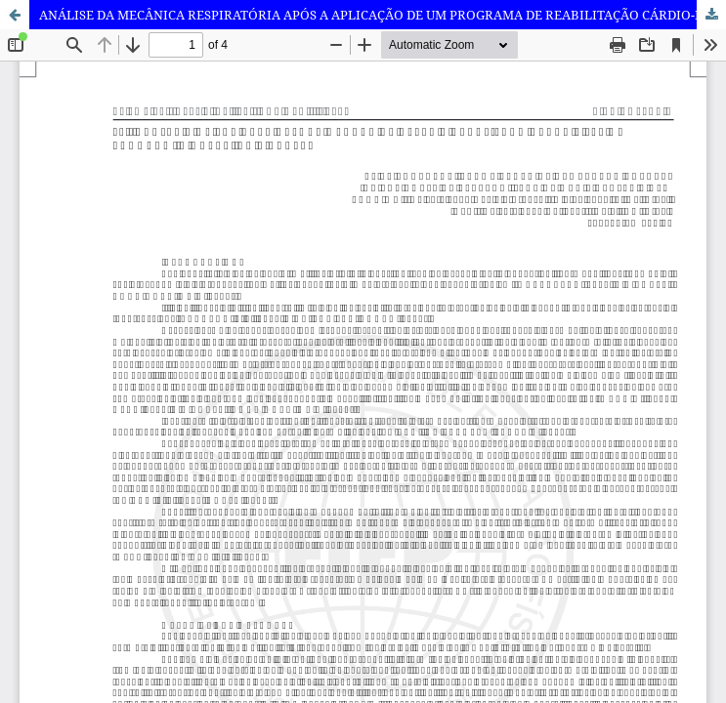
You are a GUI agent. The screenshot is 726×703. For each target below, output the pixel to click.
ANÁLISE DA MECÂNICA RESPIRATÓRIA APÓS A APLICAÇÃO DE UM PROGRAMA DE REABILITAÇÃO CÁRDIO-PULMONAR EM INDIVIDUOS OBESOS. (382, 14)
